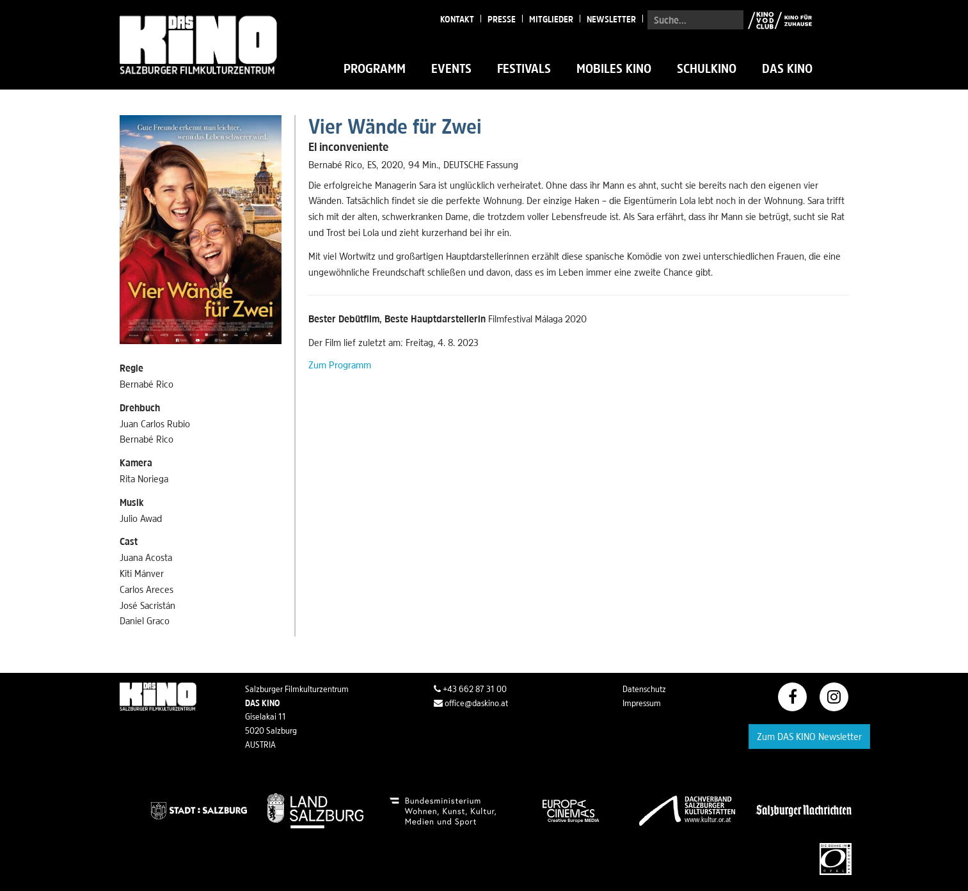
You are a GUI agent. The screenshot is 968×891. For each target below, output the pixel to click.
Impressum (642, 703)
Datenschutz (644, 689)
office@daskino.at (471, 703)
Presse (502, 19)
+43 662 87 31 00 (470, 689)
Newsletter (611, 19)
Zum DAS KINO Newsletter (809, 736)
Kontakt (457, 19)
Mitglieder (551, 19)
